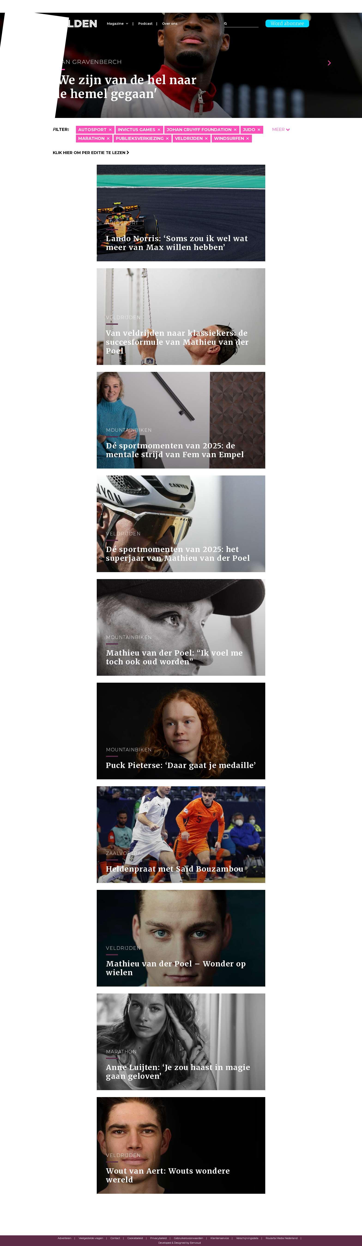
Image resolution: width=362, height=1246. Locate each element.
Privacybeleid (158, 1238)
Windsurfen (229, 138)
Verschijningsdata (247, 1238)
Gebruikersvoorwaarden (188, 1238)
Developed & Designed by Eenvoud (179, 1242)
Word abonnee (287, 23)
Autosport (92, 129)
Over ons (170, 24)
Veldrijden (189, 138)
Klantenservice (220, 1238)
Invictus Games (136, 129)
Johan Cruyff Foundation (199, 129)
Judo (249, 129)
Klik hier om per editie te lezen (91, 152)
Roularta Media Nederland (282, 1238)
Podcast (145, 24)
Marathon (91, 138)
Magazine (115, 24)
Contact (115, 1238)
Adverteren (64, 1238)
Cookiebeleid (135, 1238)
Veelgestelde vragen (91, 1238)
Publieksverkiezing (140, 138)
